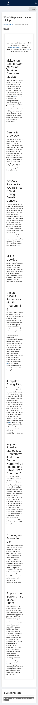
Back (32, 9)
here (28, 49)
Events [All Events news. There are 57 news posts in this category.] (7, 698)
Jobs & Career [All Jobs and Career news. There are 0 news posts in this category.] (24, 698)
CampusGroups (15, 47)
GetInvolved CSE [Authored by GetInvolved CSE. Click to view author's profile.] (8, 24)
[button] (2, 3)
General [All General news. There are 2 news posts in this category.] (15, 698)
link (7, 364)
